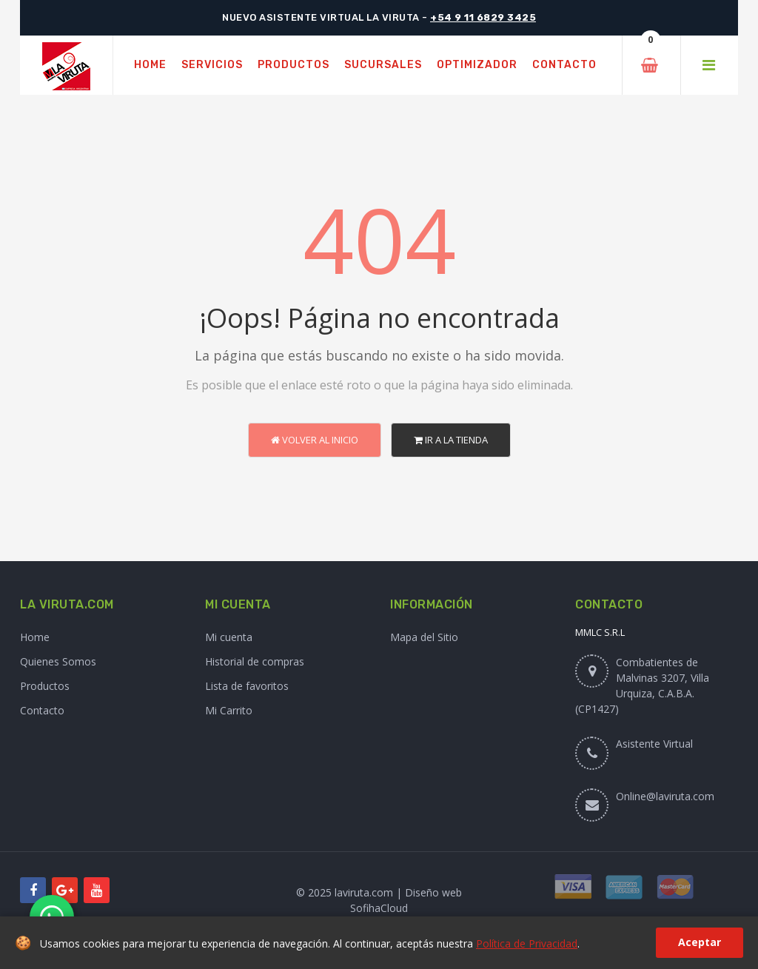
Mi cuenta (228, 637)
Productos (45, 686)
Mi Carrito (228, 710)
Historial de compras (254, 661)
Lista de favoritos (247, 686)
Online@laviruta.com (665, 796)
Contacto (42, 710)
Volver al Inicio (314, 439)
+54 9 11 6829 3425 (483, 17)
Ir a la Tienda (451, 439)
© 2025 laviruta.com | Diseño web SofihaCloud (379, 900)
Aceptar (699, 942)
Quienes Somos (58, 661)
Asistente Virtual (654, 744)
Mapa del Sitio (424, 637)
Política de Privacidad (526, 943)
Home (35, 637)
